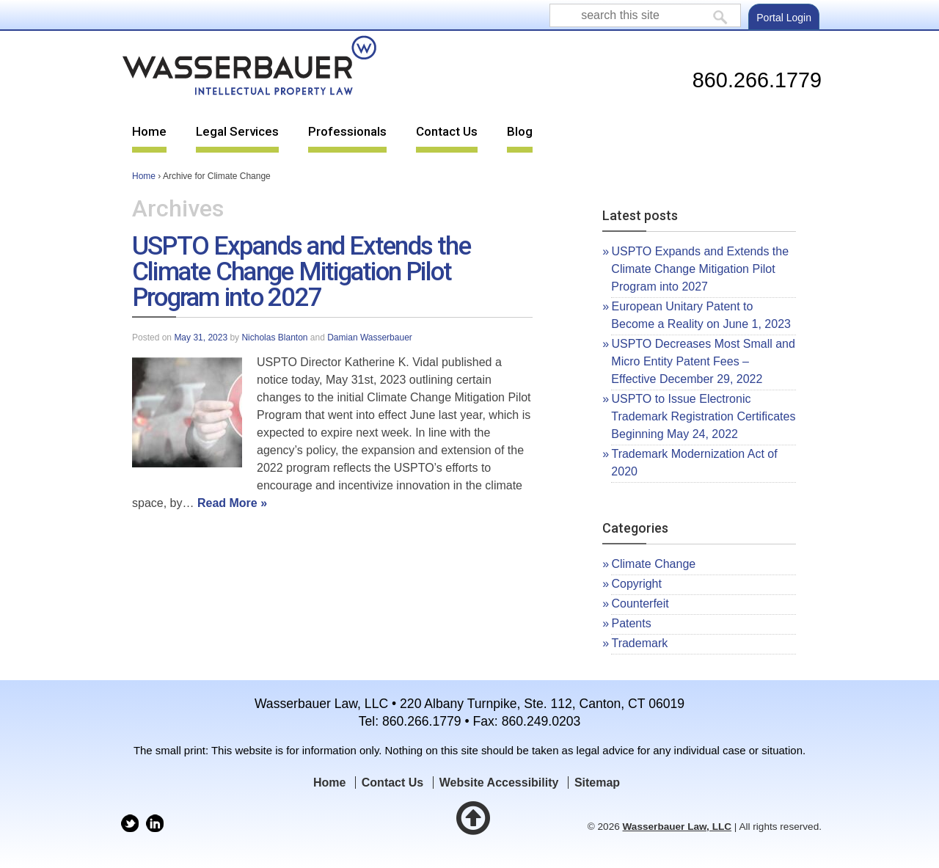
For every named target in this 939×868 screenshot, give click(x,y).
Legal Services (237, 131)
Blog (520, 131)
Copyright (636, 583)
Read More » (232, 503)
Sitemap (597, 782)
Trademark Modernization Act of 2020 (694, 463)
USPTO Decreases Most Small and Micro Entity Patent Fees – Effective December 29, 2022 (703, 361)
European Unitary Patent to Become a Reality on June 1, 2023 (701, 315)
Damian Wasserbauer (369, 337)
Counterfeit (639, 603)
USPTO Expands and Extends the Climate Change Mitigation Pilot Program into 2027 (301, 271)
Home (149, 131)
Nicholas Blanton (274, 337)
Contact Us (447, 131)
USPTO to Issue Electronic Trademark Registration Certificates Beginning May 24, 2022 (703, 416)
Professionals (347, 131)
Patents (631, 623)
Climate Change (653, 564)
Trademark (639, 643)
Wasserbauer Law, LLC (677, 826)
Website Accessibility (499, 782)
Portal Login (783, 17)
